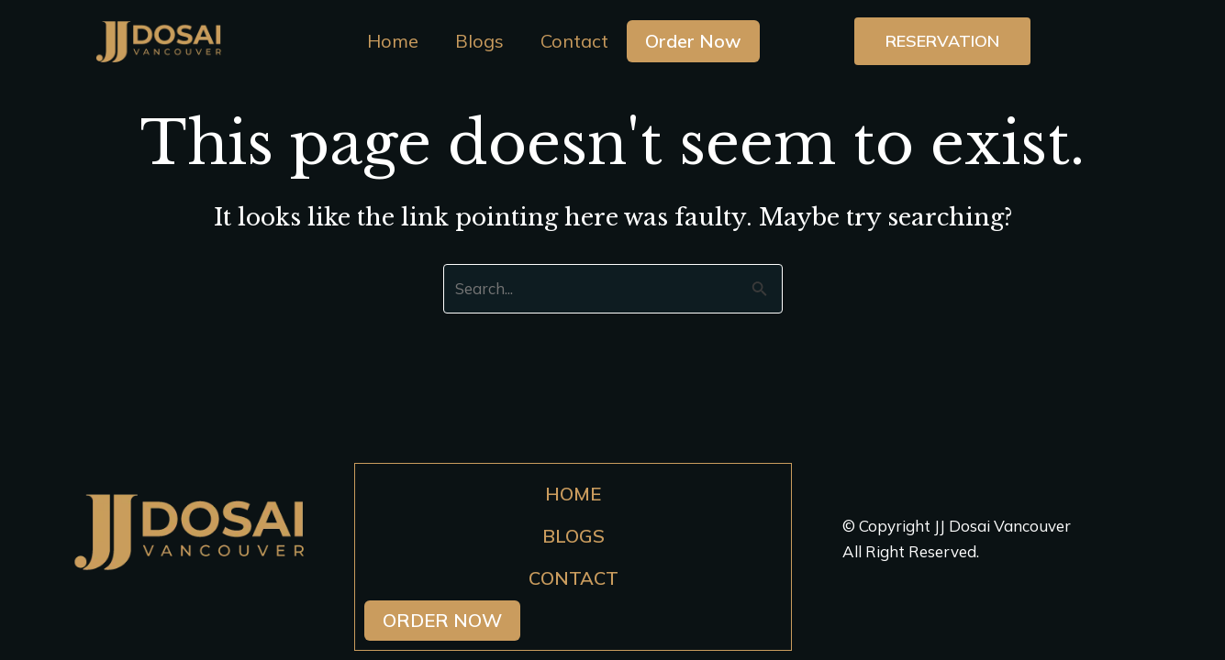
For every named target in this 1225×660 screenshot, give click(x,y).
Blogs (479, 40)
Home (392, 40)
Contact (574, 40)
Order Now (693, 40)
